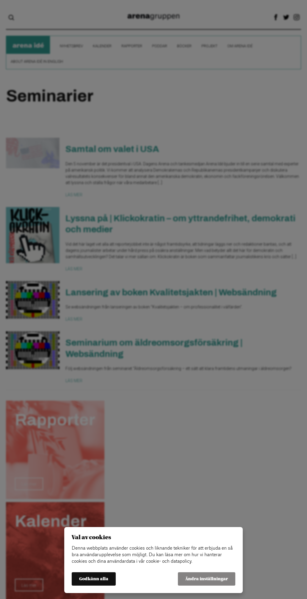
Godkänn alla (93, 578)
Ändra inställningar (206, 578)
